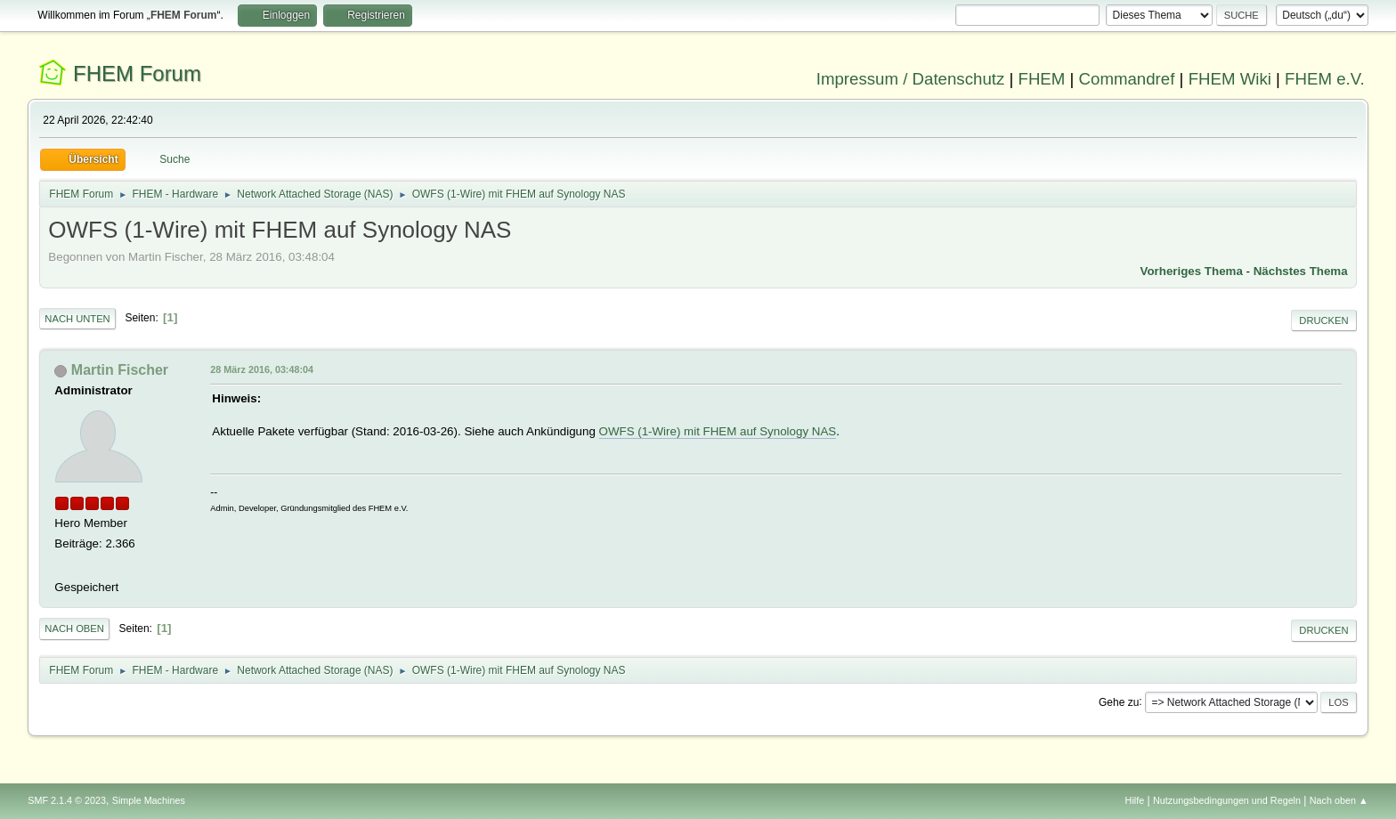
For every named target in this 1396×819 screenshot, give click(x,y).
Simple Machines (148, 800)
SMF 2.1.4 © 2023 (67, 800)
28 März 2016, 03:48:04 (261, 369)
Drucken (1323, 320)
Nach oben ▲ (1339, 800)
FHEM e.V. (1325, 78)
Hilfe (1135, 800)
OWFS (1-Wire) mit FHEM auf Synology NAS (718, 431)
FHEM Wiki (1230, 78)
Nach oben (74, 628)
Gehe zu (1119, 701)
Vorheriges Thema (1191, 271)
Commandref (1127, 78)
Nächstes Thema (1301, 271)
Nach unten (77, 318)
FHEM (1041, 78)
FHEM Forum (137, 73)
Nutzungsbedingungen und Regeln (1227, 800)
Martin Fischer (119, 369)
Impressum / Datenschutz (910, 78)
